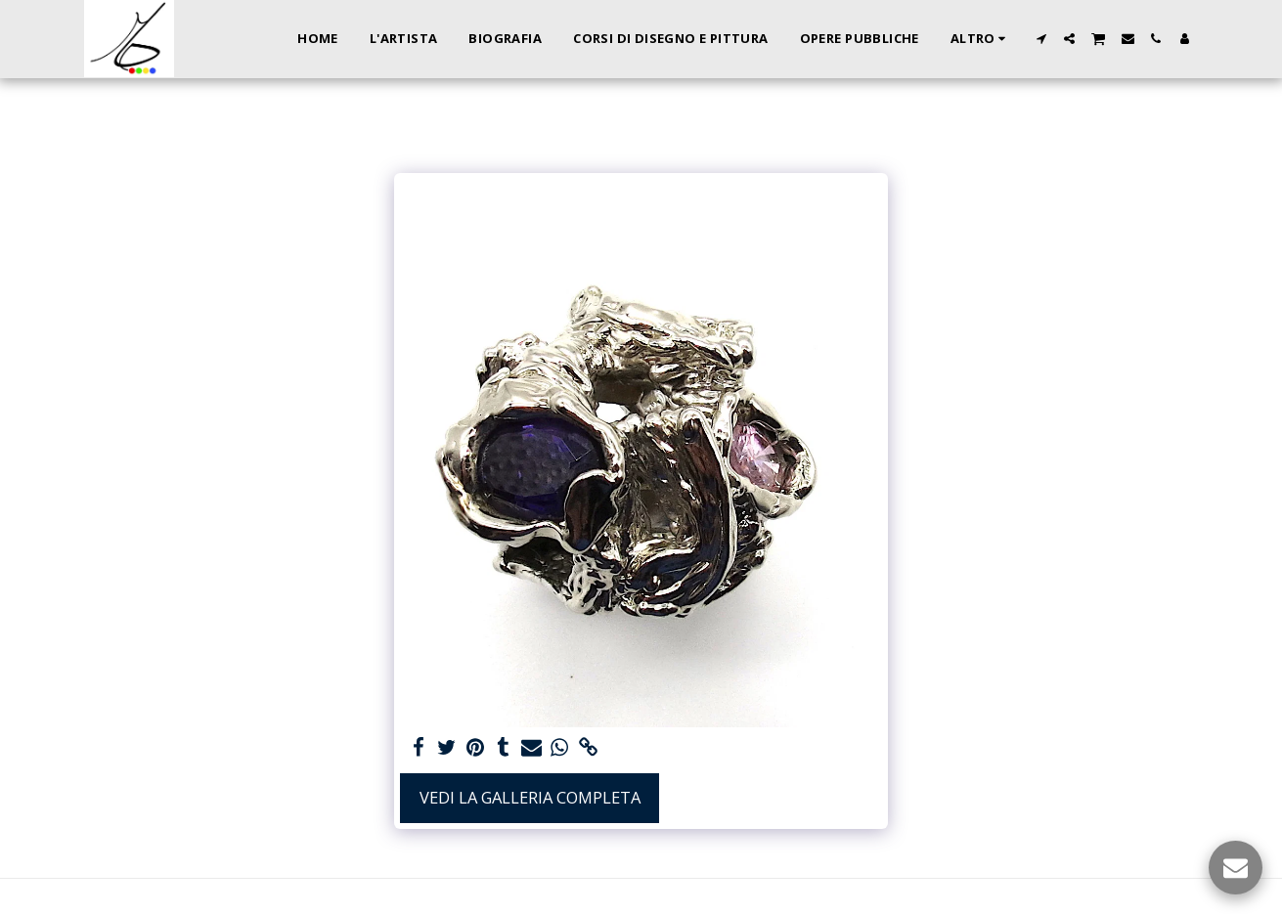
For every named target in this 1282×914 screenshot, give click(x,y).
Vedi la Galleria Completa (530, 797)
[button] (1041, 38)
